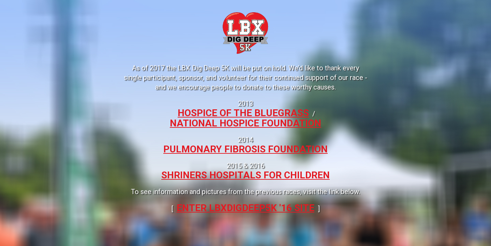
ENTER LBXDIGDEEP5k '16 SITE (245, 208)
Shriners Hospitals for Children (245, 175)
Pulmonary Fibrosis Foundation (245, 149)
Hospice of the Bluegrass (243, 113)
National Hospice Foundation (245, 123)
